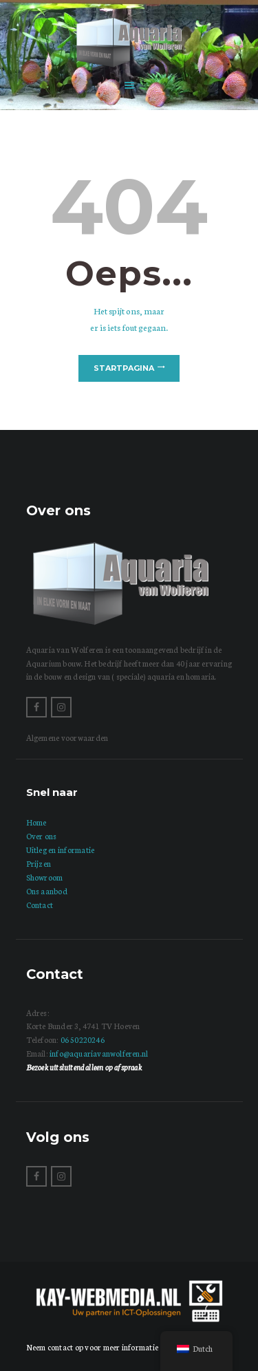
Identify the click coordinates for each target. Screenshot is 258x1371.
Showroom (44, 877)
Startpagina (124, 368)
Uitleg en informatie (60, 849)
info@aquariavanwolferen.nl (99, 1053)
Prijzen (39, 863)
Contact (40, 904)
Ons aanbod (46, 890)
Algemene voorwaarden (67, 737)
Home (36, 822)
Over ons (41, 835)
